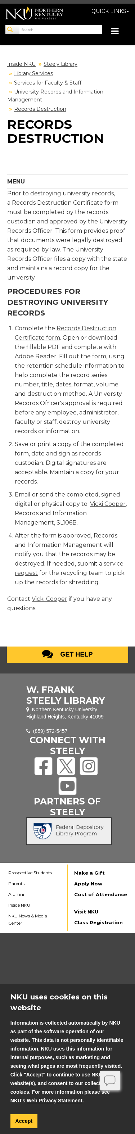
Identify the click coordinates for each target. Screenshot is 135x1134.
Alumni (16, 894)
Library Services (33, 73)
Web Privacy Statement (54, 1100)
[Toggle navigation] (119, 31)
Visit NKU (86, 912)
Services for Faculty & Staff (47, 83)
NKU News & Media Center (27, 919)
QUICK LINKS (110, 11)
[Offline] (110, 1080)
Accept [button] (23, 1121)
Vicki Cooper (108, 503)
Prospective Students (30, 872)
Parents (16, 883)
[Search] (12, 29)
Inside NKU (21, 64)
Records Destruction (40, 109)
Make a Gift (89, 873)
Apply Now (88, 883)
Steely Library (60, 64)
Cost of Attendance (100, 894)
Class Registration (98, 922)
